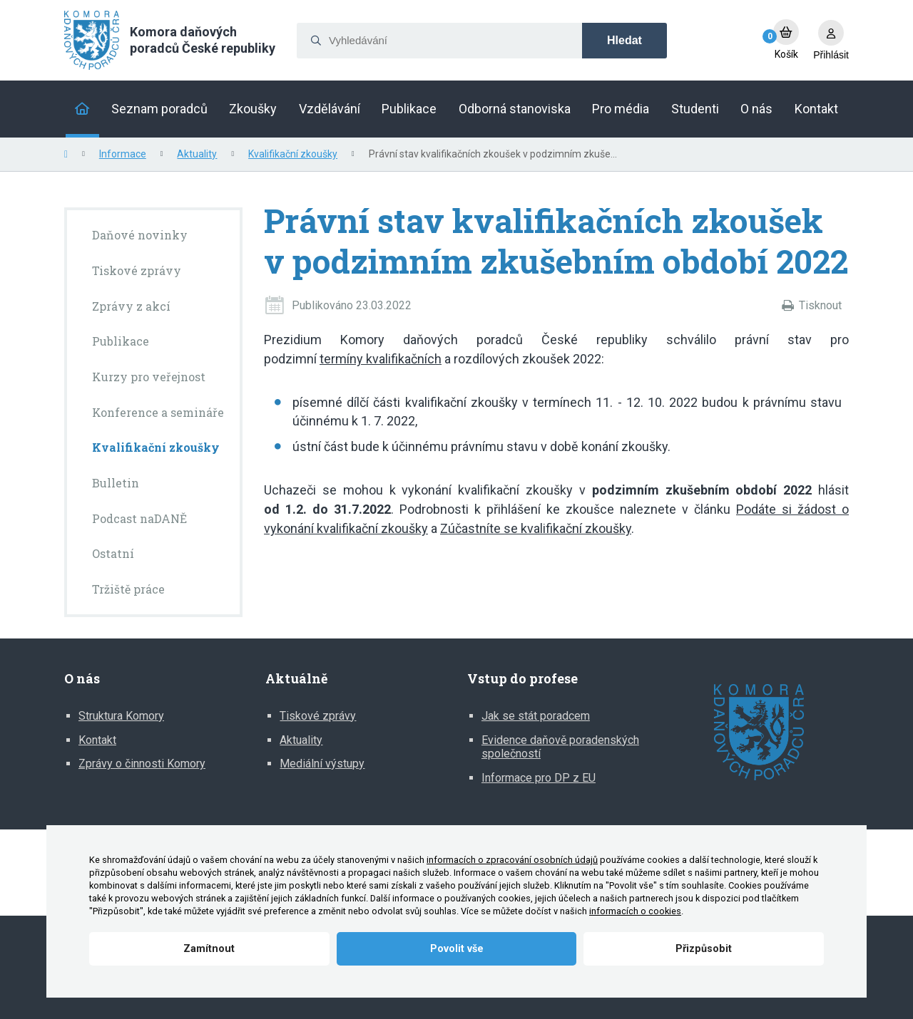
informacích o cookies (635, 911)
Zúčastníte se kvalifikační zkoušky (535, 528)
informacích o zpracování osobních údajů (512, 859)
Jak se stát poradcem (535, 716)
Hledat (624, 40)
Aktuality (197, 154)
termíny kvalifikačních (381, 358)
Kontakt (97, 740)
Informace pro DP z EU (538, 778)
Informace (122, 154)
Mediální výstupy (322, 763)
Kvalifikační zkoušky (292, 154)
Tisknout (820, 305)
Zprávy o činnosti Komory (141, 763)
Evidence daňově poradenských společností (560, 747)
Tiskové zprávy (318, 716)
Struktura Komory (121, 716)
